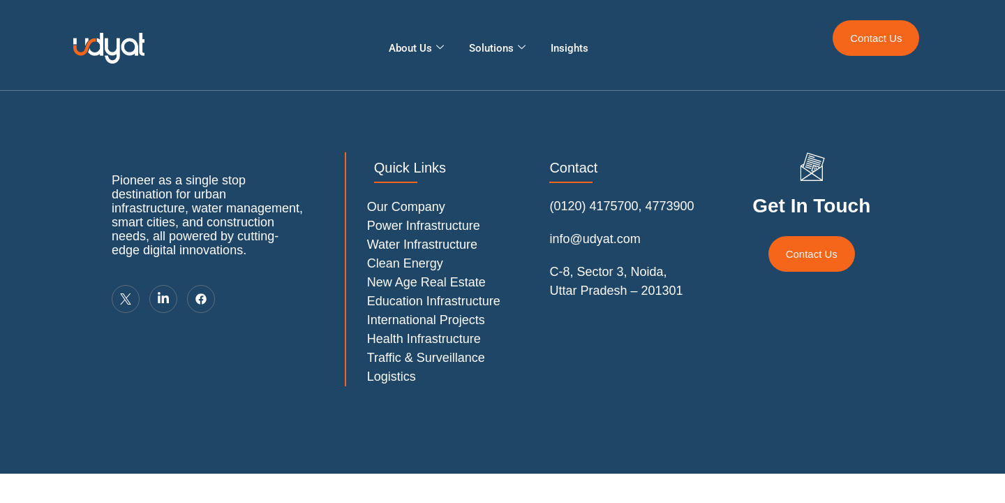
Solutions (497, 48)
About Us (416, 48)
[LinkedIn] (163, 299)
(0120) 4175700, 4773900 (621, 206)
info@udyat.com (594, 239)
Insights (569, 48)
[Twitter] (126, 299)
